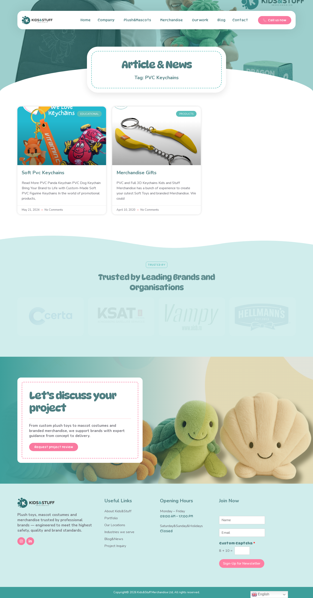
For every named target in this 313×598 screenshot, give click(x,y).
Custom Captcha (237, 543)
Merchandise (172, 20)
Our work (201, 20)
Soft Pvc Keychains (43, 172)
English (260, 594)
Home (85, 20)
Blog (221, 20)
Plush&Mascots (138, 20)
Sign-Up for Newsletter (241, 563)
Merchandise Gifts (136, 172)
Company (107, 20)
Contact (241, 20)
